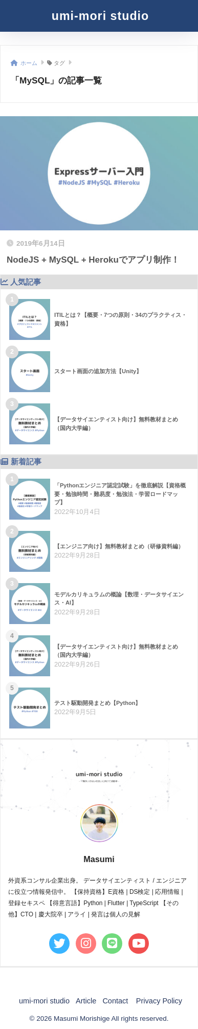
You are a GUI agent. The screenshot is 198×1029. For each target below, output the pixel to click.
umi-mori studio (100, 16)
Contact (115, 1001)
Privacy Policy (159, 1001)
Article (86, 1001)
